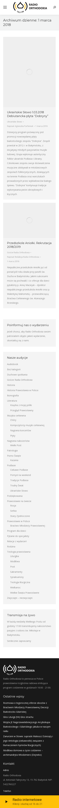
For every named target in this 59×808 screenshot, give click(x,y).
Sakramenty (16, 571)
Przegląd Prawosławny (21, 410)
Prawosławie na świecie (19, 501)
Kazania (14, 460)
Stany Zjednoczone (20, 515)
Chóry (13, 419)
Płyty (12, 435)
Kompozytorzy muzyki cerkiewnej (27, 425)
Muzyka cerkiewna (16, 415)
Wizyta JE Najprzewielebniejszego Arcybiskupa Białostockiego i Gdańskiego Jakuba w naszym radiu (27, 727)
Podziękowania (14, 495)
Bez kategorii (13, 369)
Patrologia (12, 450)
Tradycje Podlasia (19, 480)
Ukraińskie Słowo (14, 121)
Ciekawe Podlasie (19, 469)
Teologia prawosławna (18, 551)
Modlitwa (15, 561)
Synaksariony (17, 577)
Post (12, 566)
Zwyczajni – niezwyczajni (19, 597)
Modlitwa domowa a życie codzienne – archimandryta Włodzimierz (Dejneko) (23, 752)
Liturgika (14, 556)
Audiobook (12, 364)
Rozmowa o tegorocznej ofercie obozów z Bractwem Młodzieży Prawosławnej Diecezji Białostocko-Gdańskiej (25, 707)
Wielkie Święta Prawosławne (24, 592)
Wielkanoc (15, 587)
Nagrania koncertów (20, 430)
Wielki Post (15, 445)
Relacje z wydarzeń (17, 541)
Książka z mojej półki (21, 405)
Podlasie (11, 465)
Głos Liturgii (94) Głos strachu (18, 716)
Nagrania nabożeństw (18, 440)
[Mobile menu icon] (5, 7)
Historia (11, 385)
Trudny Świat (16, 485)
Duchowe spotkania (17, 374)
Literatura (12, 400)
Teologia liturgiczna (20, 582)
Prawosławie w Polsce (18, 521)
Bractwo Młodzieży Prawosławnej (27, 525)
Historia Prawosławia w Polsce (22, 390)
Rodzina (11, 546)
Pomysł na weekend (20, 475)
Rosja (13, 505)
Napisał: (20, 126)
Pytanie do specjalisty (18, 536)
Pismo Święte (14, 455)
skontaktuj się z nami (18, 340)
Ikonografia (13, 395)
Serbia (13, 510)
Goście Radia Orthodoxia (18, 252)
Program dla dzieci (16, 530)
